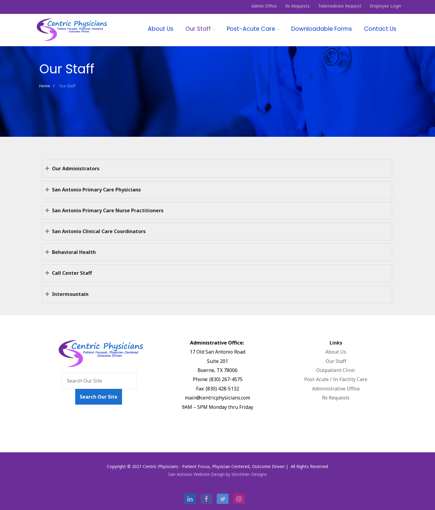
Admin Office (264, 6)
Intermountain (67, 294)
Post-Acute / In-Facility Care (335, 379)
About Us (160, 29)
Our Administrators (72, 168)
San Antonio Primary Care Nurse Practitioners (104, 210)
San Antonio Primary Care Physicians (93, 189)
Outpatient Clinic (335, 370)
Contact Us (380, 29)
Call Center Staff (68, 273)
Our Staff (200, 29)
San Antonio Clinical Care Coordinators (95, 231)
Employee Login (385, 6)
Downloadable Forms (321, 29)
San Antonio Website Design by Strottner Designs (217, 474)
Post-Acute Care (253, 29)
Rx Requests (297, 6)
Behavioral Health (70, 252)
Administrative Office (336, 388)
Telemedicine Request (339, 6)
